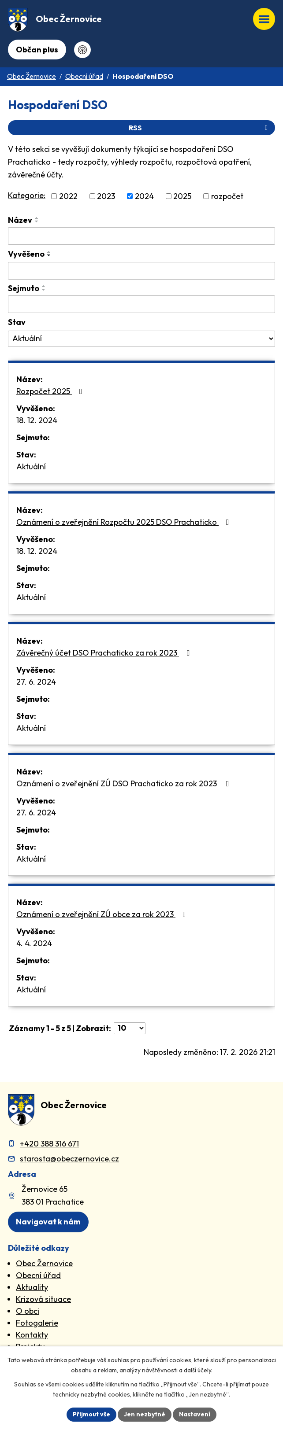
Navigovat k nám (48, 1221)
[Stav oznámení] (141, 339)
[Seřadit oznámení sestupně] (37, 221)
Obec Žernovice (31, 76)
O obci (27, 1311)
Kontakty (32, 1335)
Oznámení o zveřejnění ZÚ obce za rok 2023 (103, 914)
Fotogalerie (37, 1323)
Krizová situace (43, 1299)
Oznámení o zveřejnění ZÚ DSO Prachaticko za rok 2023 (124, 783)
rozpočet (227, 196)
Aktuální (31, 466)
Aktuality (32, 1287)
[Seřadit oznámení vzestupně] (37, 218)
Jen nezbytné (144, 1414)
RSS (200, 127)
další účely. (198, 1370)
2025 (182, 196)
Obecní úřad (84, 76)
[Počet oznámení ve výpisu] (129, 1028)
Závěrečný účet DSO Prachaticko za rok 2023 (104, 653)
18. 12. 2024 (36, 420)
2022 (68, 196)
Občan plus (37, 49)
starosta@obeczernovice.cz (69, 1159)
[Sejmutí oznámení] (141, 304)
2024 (144, 196)
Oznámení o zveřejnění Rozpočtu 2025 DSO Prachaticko (124, 522)
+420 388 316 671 (49, 1144)
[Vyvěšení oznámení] (141, 271)
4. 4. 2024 (34, 943)
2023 (106, 196)
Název (20, 220)
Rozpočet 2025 (51, 391)
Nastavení (194, 1414)
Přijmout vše (91, 1414)
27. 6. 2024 (36, 682)
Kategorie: (26, 195)
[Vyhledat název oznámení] (141, 236)
